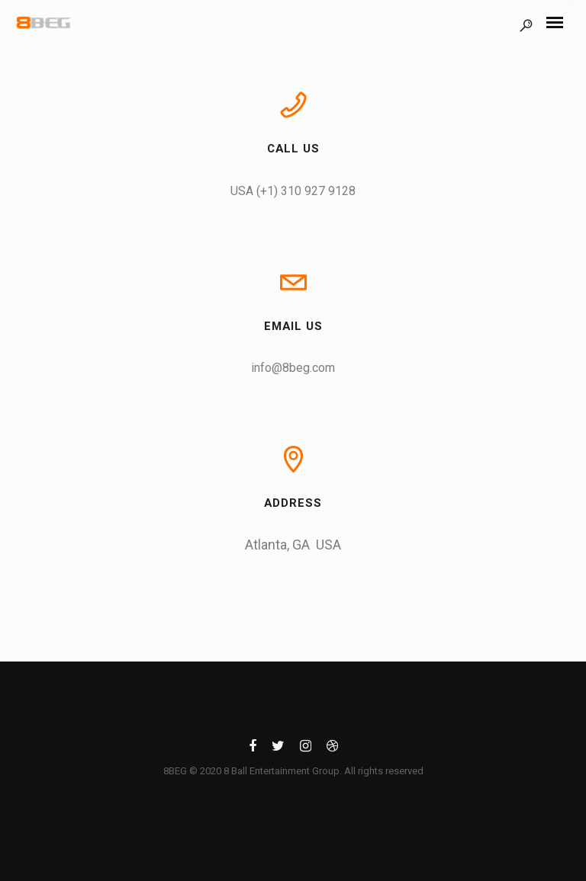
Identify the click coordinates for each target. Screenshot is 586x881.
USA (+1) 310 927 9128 (293, 191)
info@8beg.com (293, 367)
